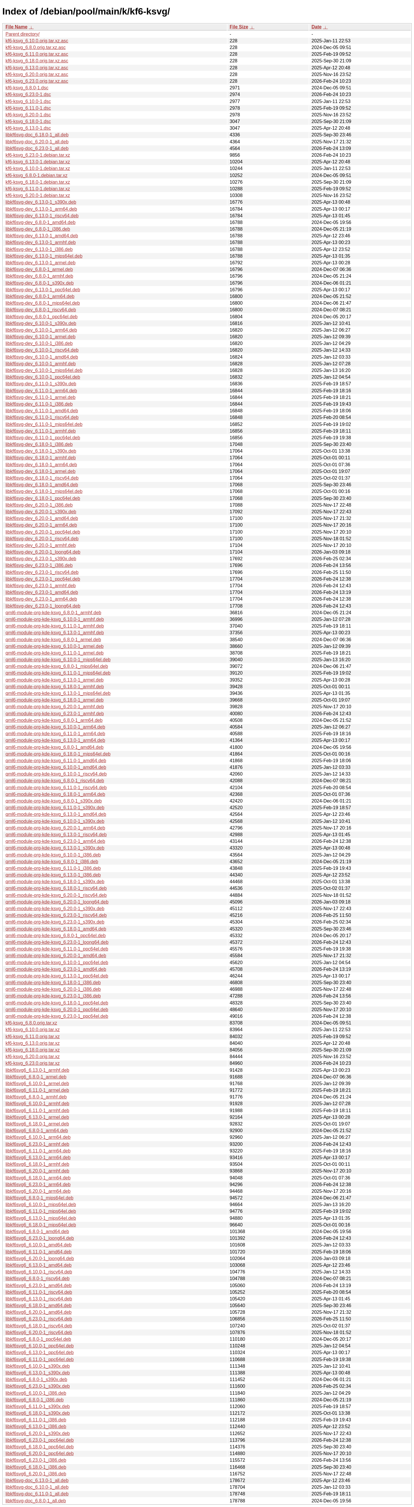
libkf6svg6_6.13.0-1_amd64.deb (39, 1265)
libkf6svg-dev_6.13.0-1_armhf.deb (41, 242)
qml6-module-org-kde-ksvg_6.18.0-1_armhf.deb (55, 686)
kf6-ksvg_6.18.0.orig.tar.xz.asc (37, 60)
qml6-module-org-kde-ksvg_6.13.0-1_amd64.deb (56, 814)
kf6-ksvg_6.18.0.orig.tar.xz (33, 1049)
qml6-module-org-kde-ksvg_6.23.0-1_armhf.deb (55, 713)
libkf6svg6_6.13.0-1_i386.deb (36, 1426)
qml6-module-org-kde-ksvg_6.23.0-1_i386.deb (53, 995)
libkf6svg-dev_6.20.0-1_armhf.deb (41, 545)
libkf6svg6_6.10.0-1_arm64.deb (38, 1137)
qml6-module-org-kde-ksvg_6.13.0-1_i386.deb (53, 874)
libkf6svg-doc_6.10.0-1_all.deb (37, 1487)
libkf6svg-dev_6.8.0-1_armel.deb (39, 269)
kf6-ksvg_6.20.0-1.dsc (28, 114)
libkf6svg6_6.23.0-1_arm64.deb (38, 1184)
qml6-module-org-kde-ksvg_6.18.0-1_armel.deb (55, 700)
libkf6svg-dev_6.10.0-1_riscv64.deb (42, 350)
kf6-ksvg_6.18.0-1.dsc (28, 121)
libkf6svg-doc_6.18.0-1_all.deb (37, 134)
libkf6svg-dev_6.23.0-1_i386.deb (39, 565)
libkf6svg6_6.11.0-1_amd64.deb (39, 1251)
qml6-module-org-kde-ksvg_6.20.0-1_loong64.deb (57, 901)
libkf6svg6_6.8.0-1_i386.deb (35, 1399)
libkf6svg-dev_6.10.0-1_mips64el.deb (44, 370)
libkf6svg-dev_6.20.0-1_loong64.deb (43, 552)
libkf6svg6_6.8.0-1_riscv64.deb (38, 1278)
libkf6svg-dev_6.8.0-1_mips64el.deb (43, 303)
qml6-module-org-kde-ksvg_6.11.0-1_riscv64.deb (56, 787)
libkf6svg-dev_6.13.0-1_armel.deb (40, 262)
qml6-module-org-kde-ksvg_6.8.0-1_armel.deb (53, 639)
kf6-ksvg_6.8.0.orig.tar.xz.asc (36, 47)
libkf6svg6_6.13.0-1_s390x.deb (38, 1372)
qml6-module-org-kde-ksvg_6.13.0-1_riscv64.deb (56, 834)
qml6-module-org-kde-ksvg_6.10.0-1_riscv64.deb (56, 773)
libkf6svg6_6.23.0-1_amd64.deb (39, 1285)
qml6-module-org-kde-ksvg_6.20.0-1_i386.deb (53, 989)
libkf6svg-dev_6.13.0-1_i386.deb (39, 249)
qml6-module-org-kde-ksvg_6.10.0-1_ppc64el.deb (57, 962)
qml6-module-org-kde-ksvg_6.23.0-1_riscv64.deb (56, 915)
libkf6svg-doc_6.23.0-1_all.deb (37, 148)
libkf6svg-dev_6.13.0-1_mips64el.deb (44, 256)
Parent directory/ (22, 34)
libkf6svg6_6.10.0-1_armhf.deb (37, 1103)
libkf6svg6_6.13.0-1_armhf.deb (37, 1070)
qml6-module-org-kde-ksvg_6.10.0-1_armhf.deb (55, 619)
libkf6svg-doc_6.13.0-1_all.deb (37, 1480)
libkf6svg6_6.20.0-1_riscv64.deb (39, 1332)
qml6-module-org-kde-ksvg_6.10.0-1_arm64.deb (55, 726)
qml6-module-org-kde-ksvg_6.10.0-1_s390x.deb (55, 821)
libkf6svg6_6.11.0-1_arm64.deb (38, 1150)
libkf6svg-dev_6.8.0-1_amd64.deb (40, 222)
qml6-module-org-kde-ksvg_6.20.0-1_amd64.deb (56, 955)
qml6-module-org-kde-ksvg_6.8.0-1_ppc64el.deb (56, 935)
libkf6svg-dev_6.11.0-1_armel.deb (40, 397)
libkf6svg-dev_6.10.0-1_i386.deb (39, 343)
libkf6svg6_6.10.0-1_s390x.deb (38, 1366)
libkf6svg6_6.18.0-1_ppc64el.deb (40, 1446)
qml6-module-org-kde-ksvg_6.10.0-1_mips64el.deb (58, 659)
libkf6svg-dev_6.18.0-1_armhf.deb (41, 457)
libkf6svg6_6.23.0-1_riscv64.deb (39, 1318)
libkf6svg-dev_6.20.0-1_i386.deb (39, 505)
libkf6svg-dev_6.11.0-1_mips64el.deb (44, 424)
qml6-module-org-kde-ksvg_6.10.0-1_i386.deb (53, 854)
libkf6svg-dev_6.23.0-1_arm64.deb (41, 599)
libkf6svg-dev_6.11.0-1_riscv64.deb (42, 417)
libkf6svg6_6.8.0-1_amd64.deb (37, 1231)
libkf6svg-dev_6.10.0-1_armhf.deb (41, 363)
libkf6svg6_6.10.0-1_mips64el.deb (41, 1204)
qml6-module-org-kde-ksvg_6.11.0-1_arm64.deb (55, 733)
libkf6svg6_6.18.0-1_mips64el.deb (41, 1224)
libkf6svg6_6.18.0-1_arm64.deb (38, 1177)
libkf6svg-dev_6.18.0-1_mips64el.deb (44, 491)
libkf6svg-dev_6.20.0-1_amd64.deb (42, 518)
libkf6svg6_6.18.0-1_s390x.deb (38, 1413)
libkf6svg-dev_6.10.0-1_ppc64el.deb (43, 377)
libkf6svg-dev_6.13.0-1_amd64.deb (42, 235)
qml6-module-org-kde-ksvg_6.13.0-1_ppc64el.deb (57, 975)
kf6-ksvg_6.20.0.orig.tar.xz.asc (37, 74)
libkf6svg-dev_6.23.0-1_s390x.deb (41, 558)
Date (317, 26)
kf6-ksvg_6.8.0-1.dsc (27, 87)
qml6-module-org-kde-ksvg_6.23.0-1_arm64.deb (55, 841)
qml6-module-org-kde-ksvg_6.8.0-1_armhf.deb (53, 612)
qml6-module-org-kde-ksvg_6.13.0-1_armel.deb (55, 679)
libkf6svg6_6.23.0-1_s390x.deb (38, 1386)
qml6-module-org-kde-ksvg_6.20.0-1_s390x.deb (55, 908)
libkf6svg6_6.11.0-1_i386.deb (36, 1419)
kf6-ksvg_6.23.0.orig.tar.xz (33, 1063)
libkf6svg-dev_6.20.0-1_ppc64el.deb (43, 532)
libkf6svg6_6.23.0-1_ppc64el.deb (40, 1440)
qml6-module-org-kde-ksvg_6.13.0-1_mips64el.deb (58, 693)
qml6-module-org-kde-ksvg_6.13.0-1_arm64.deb (55, 740)
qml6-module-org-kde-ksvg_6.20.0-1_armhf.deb (55, 706)
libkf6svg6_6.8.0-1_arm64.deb (37, 1130)
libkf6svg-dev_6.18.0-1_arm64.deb (41, 464)
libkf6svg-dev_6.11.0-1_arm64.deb (41, 390)
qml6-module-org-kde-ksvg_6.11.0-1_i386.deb (53, 868)
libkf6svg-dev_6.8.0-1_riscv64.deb (41, 309)
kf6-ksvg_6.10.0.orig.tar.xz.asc (37, 40)
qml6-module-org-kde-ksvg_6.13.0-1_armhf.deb (55, 632)
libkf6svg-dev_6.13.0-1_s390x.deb (41, 202)
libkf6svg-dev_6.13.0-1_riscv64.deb (42, 215)
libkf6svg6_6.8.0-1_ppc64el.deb (38, 1339)
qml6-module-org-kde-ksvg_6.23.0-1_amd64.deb (56, 969)
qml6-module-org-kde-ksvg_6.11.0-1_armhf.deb (55, 626)
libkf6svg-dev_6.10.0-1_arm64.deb (41, 330)
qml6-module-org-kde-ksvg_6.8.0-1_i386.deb (52, 861)
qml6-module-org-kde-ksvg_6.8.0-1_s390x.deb (54, 800)
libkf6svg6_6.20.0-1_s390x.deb (38, 1433)
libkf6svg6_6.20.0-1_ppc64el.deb (40, 1453)
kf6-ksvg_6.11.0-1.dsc (28, 108)
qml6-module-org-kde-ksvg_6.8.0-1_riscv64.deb (55, 780)
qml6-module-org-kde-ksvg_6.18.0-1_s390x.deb (55, 881)
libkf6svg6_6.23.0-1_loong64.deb (40, 1238)
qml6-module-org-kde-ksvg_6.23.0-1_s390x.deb (55, 921)
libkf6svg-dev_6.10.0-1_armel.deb (40, 336)
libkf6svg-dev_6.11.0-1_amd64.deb (42, 410)
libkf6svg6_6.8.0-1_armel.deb (36, 1076)
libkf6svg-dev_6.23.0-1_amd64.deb (42, 592)
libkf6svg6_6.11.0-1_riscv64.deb (39, 1292)
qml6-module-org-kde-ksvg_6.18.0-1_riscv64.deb (56, 888)
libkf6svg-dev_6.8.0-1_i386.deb (38, 229)
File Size (239, 26)
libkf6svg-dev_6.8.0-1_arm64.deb (40, 296)
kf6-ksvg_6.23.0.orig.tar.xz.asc (37, 81)
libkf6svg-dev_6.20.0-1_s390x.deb (41, 511)
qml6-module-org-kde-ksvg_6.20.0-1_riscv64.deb (56, 895)
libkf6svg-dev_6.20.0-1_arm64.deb (41, 525)
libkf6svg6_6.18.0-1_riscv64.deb (39, 1325)
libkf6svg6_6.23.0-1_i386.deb (36, 1460)
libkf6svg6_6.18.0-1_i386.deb (36, 1467)
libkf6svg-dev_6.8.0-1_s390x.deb (40, 283)
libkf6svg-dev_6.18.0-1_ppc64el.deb (43, 498)
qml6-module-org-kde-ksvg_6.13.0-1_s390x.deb (55, 847)
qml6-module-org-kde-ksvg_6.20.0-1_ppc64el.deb (57, 1009)
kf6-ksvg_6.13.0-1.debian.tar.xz (38, 161)
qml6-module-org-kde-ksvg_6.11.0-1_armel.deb (55, 652)
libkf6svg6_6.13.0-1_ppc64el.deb (40, 1352)
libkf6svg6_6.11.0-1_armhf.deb (37, 1110)
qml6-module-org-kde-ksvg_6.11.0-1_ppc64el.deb (57, 948)
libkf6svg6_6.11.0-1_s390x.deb (38, 1406)
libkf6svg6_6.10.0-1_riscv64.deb (39, 1271)
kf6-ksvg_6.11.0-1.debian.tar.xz (38, 188)
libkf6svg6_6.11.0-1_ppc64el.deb (40, 1359)
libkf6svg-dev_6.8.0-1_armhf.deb (39, 276)
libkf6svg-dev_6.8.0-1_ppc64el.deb (41, 316)
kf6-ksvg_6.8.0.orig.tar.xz (31, 1022)
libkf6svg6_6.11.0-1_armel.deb (37, 1090)
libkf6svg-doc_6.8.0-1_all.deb (36, 1500)
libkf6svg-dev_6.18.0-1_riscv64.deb (42, 478)
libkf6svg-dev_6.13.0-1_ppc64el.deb (43, 289)
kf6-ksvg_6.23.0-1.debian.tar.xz (38, 155)
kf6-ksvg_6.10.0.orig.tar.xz (33, 1029)
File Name (17, 26)
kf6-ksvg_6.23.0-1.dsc (28, 94)
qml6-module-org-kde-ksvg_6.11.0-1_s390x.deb (55, 807)
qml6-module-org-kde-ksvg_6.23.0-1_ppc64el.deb (57, 1016)
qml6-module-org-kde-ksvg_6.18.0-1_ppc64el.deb (57, 1002)
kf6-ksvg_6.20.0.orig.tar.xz (33, 1056)
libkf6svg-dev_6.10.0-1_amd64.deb (42, 357)
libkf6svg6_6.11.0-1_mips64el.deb (41, 1211)
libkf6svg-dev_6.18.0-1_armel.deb (40, 471)
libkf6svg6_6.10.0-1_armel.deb (37, 1083)
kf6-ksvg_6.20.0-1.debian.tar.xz (38, 195)
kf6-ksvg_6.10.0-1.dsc (28, 101)
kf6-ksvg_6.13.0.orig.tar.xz (33, 1043)
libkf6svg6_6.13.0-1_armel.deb (37, 1117)
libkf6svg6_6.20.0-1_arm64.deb (38, 1191)
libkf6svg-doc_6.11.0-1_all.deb (37, 1493)
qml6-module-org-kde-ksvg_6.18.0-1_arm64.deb (55, 794)
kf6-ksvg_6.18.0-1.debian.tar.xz (38, 182)
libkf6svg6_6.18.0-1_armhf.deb (37, 1164)
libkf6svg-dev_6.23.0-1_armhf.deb (41, 585)
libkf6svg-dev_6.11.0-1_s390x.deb (41, 383)
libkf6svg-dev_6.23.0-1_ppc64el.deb (43, 579)
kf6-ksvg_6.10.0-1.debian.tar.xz (38, 168)
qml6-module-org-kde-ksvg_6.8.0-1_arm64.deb (54, 720)
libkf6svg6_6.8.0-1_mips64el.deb (39, 1197)
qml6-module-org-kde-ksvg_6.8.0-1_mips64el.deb (57, 666)
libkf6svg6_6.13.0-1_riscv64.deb (39, 1298)
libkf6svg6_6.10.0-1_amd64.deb (39, 1244)
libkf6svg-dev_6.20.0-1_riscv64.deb (42, 538)
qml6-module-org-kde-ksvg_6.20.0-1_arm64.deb (55, 827)
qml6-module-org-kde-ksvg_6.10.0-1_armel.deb (55, 646)
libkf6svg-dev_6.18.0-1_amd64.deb (42, 484)
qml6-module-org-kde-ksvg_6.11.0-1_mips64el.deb (58, 673)
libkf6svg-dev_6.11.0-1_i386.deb (39, 404)
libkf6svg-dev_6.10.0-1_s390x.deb (41, 323)
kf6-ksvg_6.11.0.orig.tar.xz (33, 1036)
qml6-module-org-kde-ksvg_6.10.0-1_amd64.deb (56, 767)
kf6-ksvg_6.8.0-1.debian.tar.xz (36, 175)
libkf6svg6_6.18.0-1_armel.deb (37, 1123)
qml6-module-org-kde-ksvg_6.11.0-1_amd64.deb (56, 760)
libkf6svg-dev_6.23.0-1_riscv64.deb (42, 572)
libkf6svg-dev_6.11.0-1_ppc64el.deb (43, 437)
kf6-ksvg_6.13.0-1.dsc (28, 128)
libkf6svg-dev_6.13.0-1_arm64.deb (41, 209)
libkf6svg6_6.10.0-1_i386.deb (36, 1393)
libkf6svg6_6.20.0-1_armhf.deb (37, 1170)
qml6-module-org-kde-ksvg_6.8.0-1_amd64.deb (55, 747)
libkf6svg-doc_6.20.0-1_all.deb (37, 141)
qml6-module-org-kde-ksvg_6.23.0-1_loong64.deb (57, 942)
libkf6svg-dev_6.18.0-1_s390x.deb (41, 451)
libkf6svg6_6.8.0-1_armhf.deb (36, 1096)
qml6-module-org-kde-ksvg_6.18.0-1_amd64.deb (56, 928)
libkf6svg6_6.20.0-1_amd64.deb (39, 1312)
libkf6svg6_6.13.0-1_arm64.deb (38, 1157)
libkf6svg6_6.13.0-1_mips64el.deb (41, 1218)
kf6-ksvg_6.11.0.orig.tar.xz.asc (37, 54)
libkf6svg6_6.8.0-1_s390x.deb (36, 1379)
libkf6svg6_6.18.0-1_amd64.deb (39, 1305)
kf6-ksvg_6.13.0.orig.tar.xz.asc (37, 67)
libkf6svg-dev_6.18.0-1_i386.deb (39, 444)
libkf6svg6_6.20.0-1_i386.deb (36, 1473)
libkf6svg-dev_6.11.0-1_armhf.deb (41, 431)
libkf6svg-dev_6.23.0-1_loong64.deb (43, 605)
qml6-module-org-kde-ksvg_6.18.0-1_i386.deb (53, 982)
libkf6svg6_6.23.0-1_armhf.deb (37, 1144)
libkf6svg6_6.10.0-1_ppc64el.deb (40, 1345)
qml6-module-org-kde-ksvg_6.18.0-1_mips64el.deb (58, 753)
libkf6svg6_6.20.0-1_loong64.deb (40, 1258)
